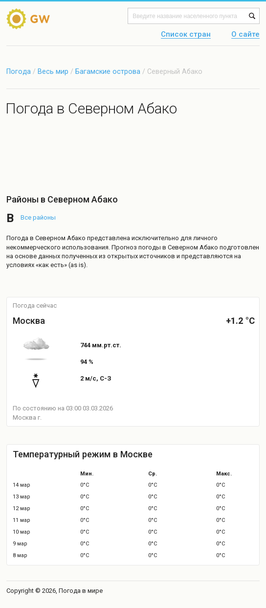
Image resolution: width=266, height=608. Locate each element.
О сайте (245, 35)
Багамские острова (108, 71)
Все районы (38, 217)
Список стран (186, 35)
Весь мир (53, 71)
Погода (18, 71)
